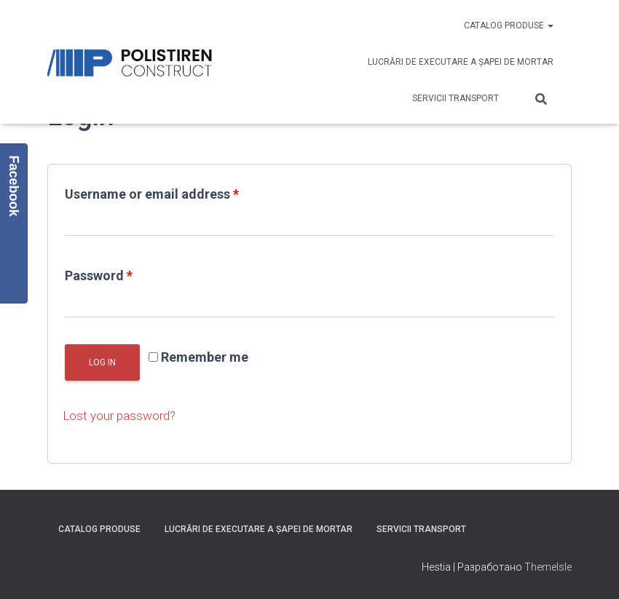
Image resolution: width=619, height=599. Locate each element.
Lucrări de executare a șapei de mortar (460, 62)
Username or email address (152, 194)
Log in (102, 362)
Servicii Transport (455, 98)
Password (99, 275)
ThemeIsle (548, 566)
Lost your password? (122, 415)
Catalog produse (508, 25)
